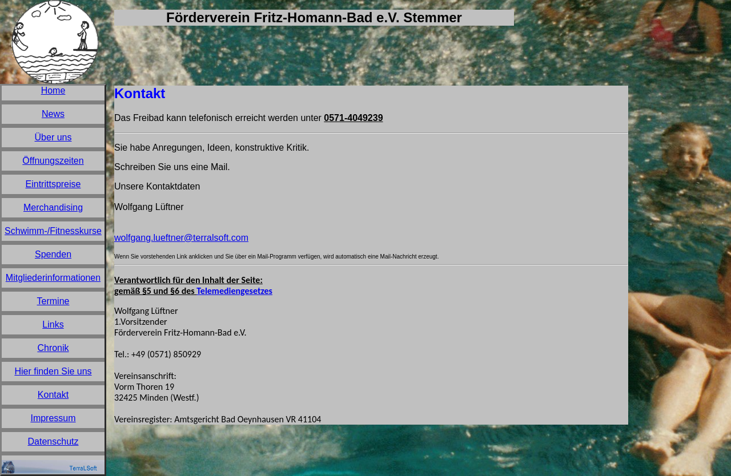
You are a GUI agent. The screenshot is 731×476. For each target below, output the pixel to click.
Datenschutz (53, 441)
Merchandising (53, 207)
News (53, 114)
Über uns (53, 137)
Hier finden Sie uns (52, 371)
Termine (53, 301)
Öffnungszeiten (52, 161)
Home (53, 90)
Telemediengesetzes (234, 290)
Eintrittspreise (53, 184)
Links (52, 324)
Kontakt (53, 395)
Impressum (52, 418)
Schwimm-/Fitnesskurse (53, 231)
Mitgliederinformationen (53, 278)
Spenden (53, 254)
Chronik (53, 348)
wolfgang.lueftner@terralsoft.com (181, 238)
